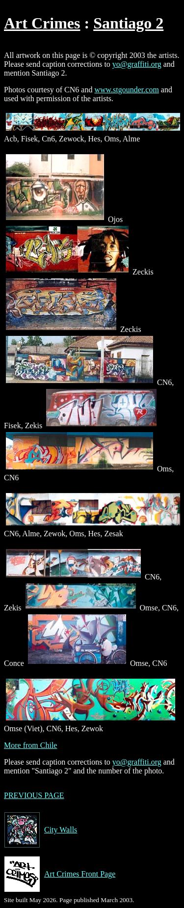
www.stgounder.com (126, 89)
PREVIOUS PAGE (34, 795)
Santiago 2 (128, 23)
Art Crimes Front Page (59, 874)
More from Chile (30, 745)
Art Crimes (42, 23)
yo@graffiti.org (136, 64)
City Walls (40, 830)
